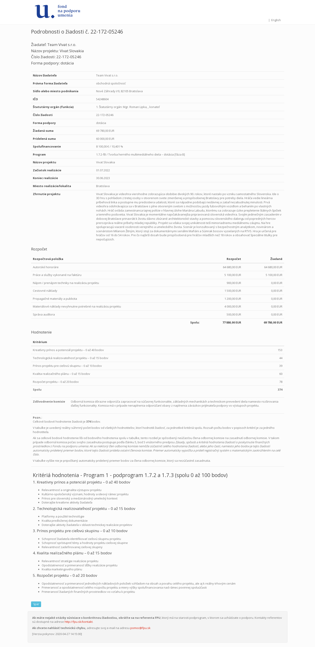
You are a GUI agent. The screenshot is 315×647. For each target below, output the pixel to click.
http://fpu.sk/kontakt (79, 622)
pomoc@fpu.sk (140, 628)
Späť (36, 604)
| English (274, 20)
